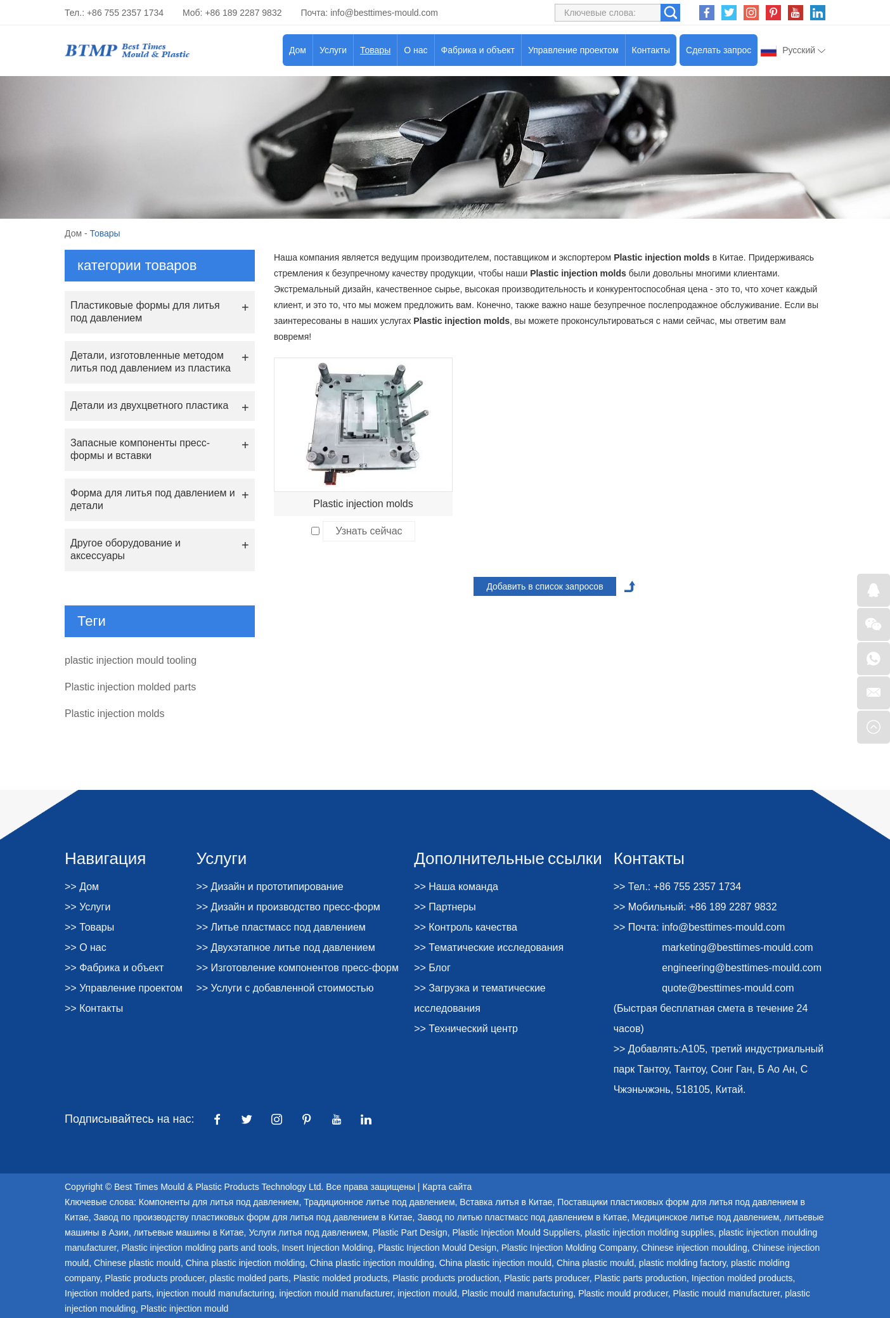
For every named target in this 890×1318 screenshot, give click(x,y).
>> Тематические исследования (489, 947)
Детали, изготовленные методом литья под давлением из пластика (150, 361)
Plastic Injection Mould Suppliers (516, 1232)
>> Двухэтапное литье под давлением (285, 947)
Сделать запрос (718, 50)
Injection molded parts (108, 1293)
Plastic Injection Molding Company (568, 1248)
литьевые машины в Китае (189, 1232)
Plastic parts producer (547, 1278)
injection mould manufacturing (215, 1293)
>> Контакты (94, 1008)
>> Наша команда (456, 886)
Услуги (333, 50)
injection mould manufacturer (336, 1293)
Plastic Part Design (409, 1232)
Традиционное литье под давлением (379, 1202)
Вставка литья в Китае (506, 1202)
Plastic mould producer (623, 1293)
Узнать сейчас (368, 531)
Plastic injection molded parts (130, 687)
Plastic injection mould (185, 1308)
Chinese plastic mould (137, 1263)
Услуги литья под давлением (307, 1232)
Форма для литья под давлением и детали (152, 499)
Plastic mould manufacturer (726, 1293)
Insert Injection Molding (327, 1248)
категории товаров (137, 265)
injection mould (426, 1293)
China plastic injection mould (495, 1263)
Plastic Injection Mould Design (437, 1248)
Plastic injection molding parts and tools (199, 1248)
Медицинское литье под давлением (705, 1217)
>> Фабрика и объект (114, 967)
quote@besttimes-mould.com (728, 988)
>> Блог (432, 967)
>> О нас (85, 947)
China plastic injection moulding (372, 1263)
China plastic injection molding (245, 1263)
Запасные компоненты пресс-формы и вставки (140, 449)
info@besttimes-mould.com (384, 13)
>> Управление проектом (124, 988)
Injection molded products (742, 1278)
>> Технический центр (466, 1028)
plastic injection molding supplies (649, 1232)
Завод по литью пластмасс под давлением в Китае (522, 1217)
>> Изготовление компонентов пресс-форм (297, 967)
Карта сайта (447, 1187)
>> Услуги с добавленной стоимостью (284, 988)
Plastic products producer (155, 1278)
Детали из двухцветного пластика (149, 405)
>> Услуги (87, 906)
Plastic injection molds (363, 503)
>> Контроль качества (465, 927)
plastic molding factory (682, 1263)
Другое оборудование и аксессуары (125, 549)
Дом (297, 50)
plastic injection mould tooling (131, 660)
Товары (375, 50)
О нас (415, 50)
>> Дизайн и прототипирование (269, 886)
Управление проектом (573, 50)
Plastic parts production (641, 1278)
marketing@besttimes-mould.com (737, 947)
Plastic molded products (340, 1278)
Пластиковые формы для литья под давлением (145, 311)
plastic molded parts (249, 1278)
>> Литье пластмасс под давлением (280, 927)
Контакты (651, 50)
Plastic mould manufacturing (517, 1293)
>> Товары (89, 927)
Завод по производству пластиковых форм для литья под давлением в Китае (253, 1217)
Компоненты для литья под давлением (219, 1202)
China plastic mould (595, 1263)
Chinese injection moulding (694, 1248)
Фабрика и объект (478, 50)
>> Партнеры (445, 906)
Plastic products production (445, 1278)
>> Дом (82, 886)
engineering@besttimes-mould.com (742, 967)
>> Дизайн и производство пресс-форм (288, 906)
